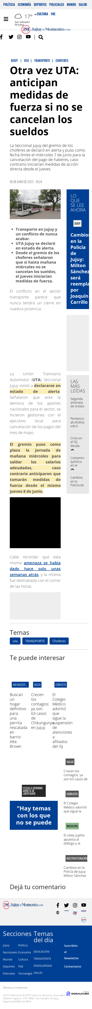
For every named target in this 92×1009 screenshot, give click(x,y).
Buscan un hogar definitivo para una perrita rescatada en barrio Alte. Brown (18, 720)
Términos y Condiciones (15, 987)
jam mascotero (21, 685)
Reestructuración (76, 858)
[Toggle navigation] (6, 19)
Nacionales (10, 952)
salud (37, 685)
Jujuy (6, 945)
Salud (83, 4)
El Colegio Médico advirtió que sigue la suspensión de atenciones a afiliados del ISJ (62, 720)
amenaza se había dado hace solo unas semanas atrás (35, 568)
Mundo (71, 4)
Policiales (56, 4)
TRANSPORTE (35, 641)
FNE (20, 966)
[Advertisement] (42, 605)
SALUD (38, 973)
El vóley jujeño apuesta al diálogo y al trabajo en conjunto (74, 843)
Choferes (59, 641)
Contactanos (72, 966)
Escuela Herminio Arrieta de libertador (32, 791)
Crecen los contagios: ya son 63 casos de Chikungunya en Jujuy (42, 711)
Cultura (23, 959)
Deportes (40, 4)
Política (9, 4)
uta (15, 641)
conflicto (60, 685)
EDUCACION (42, 951)
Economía (24, 4)
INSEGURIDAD (43, 965)
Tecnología (25, 973)
